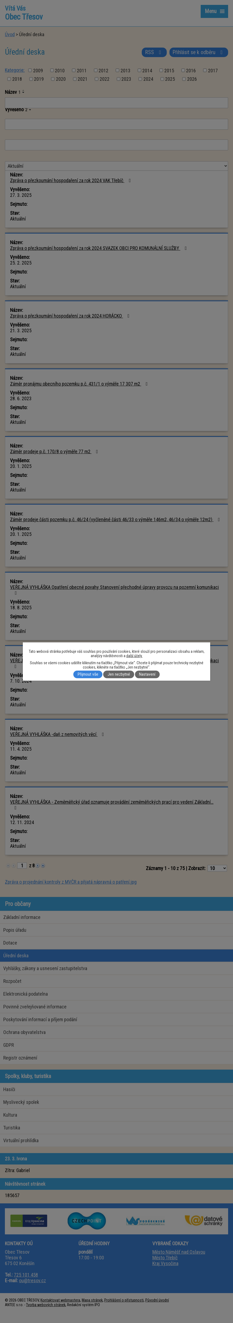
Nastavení (147, 674)
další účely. (134, 656)
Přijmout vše (88, 674)
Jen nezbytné (119, 674)
